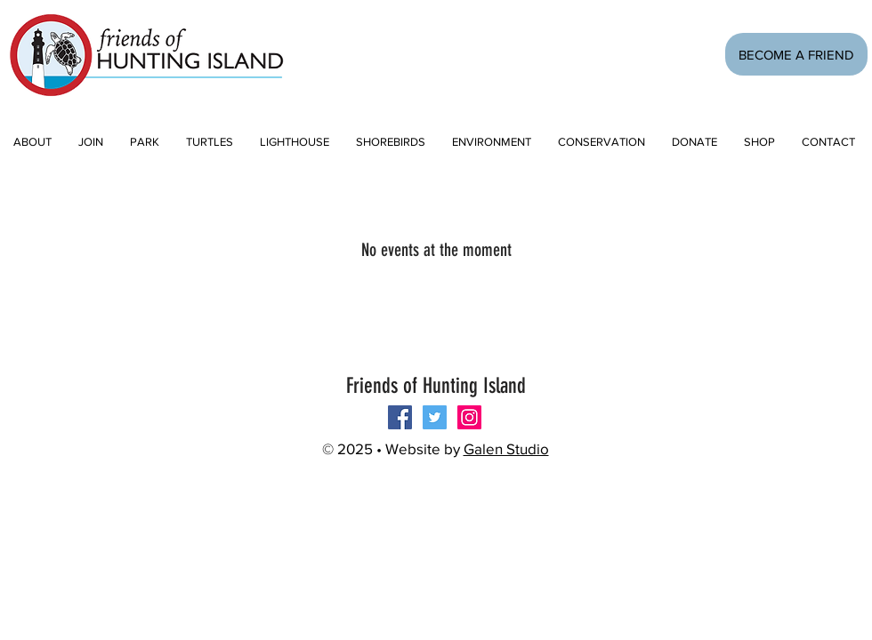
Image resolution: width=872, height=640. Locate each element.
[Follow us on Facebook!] (400, 417)
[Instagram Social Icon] (469, 417)
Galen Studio (506, 448)
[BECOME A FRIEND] (796, 54)
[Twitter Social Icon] (435, 417)
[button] (91, 142)
